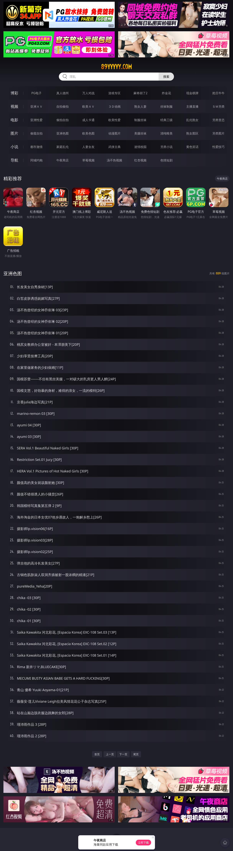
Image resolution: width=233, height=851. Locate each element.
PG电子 (36, 93)
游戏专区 (114, 93)
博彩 (14, 93)
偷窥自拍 (36, 133)
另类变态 (218, 120)
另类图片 (218, 133)
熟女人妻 (140, 106)
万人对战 (88, 93)
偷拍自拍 (62, 120)
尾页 (136, 754)
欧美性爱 (114, 120)
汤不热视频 (114, 160)
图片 (14, 133)
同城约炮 (36, 160)
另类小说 (166, 147)
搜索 (166, 76)
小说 (14, 146)
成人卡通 (88, 120)
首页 (97, 754)
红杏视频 (140, 160)
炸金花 (166, 93)
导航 (14, 160)
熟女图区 (192, 133)
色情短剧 (166, 160)
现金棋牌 (192, 93)
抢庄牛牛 (218, 93)
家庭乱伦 (62, 147)
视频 (14, 106)
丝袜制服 (166, 106)
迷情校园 (140, 147)
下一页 (123, 754)
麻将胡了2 (140, 93)
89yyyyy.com (116, 67)
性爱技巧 (218, 147)
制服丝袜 (140, 120)
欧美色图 (88, 133)
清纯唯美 (166, 133)
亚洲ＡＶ (36, 106)
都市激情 (36, 147)
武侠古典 (114, 147)
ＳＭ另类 (218, 106)
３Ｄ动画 (114, 106)
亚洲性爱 (36, 120)
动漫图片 (114, 133)
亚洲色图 (62, 133)
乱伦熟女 (192, 120)
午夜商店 (62, 160)
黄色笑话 (192, 147)
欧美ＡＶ (88, 106)
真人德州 (62, 93)
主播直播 (192, 106)
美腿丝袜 (140, 133)
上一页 (110, 754)
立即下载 (143, 842)
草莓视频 (88, 160)
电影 (14, 119)
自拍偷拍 (62, 106)
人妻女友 (88, 147)
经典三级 (166, 120)
